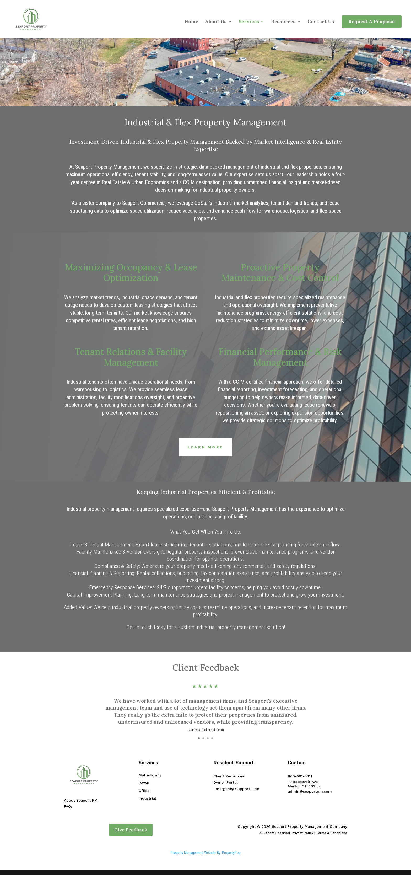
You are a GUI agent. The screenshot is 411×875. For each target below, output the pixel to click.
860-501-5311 (300, 776)
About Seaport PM (81, 800)
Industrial (147, 798)
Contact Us (320, 22)
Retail (144, 783)
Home (191, 22)
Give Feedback (130, 830)
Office (144, 790)
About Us (215, 22)
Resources (283, 22)
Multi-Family (150, 775)
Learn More (205, 447)
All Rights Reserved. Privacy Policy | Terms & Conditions (303, 833)
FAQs (68, 806)
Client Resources (228, 776)
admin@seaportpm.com (310, 791)
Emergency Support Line (236, 789)
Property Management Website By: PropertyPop (206, 853)
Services (249, 22)
